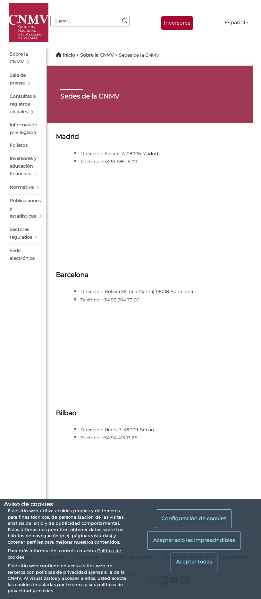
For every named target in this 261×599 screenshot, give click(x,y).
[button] (25, 58)
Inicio (69, 55)
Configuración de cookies (193, 518)
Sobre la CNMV (97, 55)
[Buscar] (125, 21)
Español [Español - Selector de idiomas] (234, 23)
